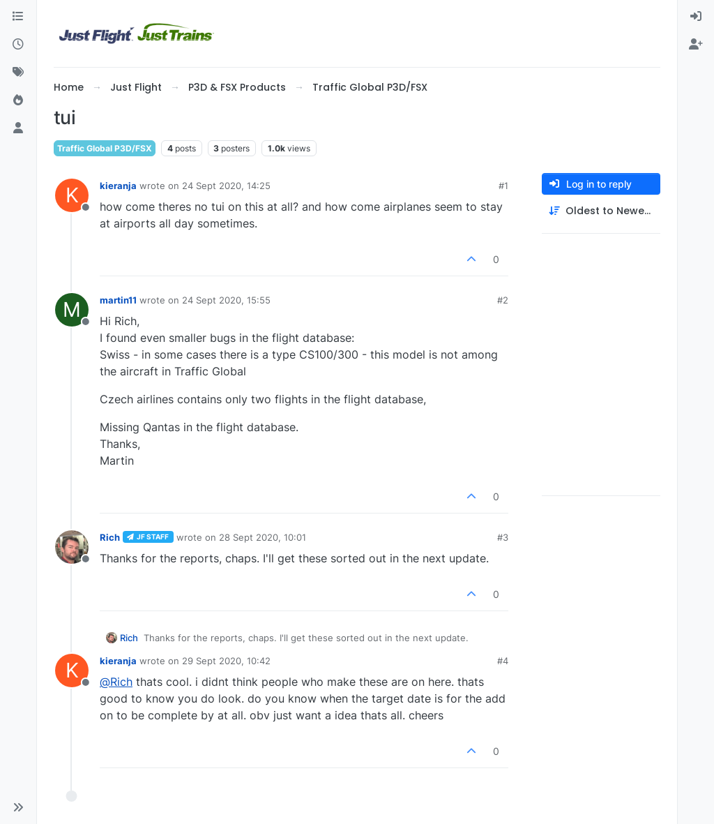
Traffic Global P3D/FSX (104, 148)
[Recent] (18, 44)
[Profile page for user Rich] (72, 547)
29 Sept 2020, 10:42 (226, 660)
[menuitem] (695, 17)
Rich (110, 537)
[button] (18, 807)
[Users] (18, 128)
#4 (502, 660)
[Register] (695, 44)
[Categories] (18, 17)
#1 (503, 185)
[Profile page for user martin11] (72, 310)
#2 (502, 300)
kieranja (118, 185)
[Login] (695, 17)
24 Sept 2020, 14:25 (226, 185)
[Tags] (18, 72)
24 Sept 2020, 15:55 (226, 300)
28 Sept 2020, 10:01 (262, 537)
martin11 (118, 300)
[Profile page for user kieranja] (72, 195)
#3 (502, 537)
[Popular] (18, 100)
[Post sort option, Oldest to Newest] (601, 211)
